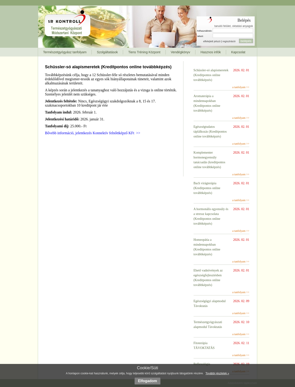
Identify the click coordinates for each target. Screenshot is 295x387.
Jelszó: (200, 36)
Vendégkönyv (180, 52)
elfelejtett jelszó (211, 41)
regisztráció (229, 41)
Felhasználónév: (204, 31)
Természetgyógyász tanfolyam (64, 52)
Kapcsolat (238, 52)
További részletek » (217, 373)
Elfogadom (147, 381)
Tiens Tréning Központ (144, 52)
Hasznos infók (211, 52)
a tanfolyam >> (240, 87)
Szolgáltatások (107, 52)
